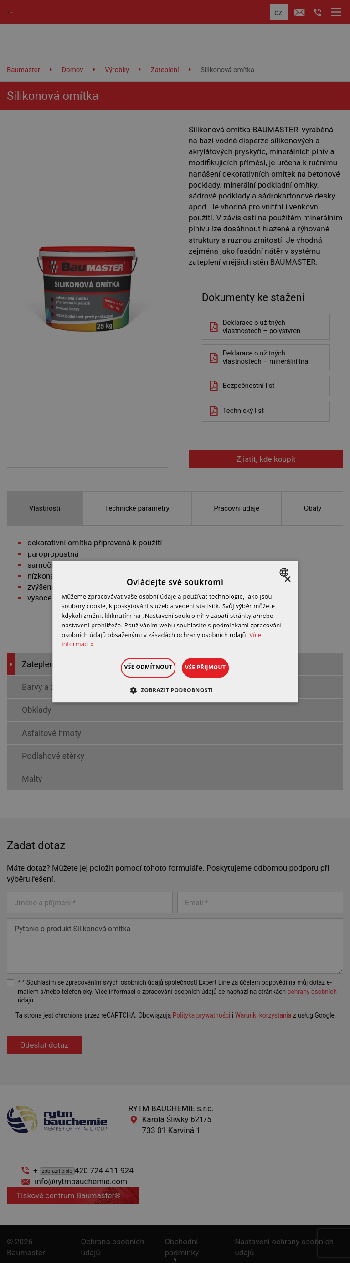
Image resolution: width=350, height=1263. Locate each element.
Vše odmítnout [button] (137, 667)
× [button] (287, 579)
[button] (175, 689)
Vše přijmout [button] (216, 667)
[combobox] (285, 572)
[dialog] (175, 631)
